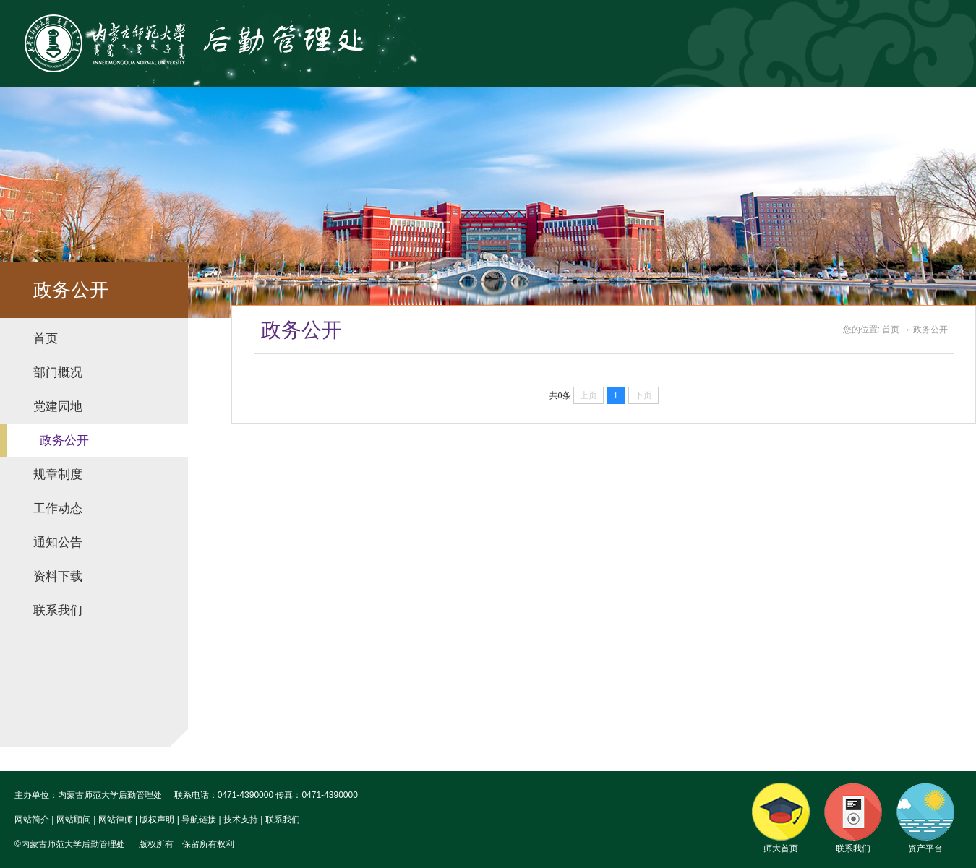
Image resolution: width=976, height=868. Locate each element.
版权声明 (157, 820)
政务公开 (64, 440)
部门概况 (57, 372)
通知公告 (57, 542)
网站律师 (115, 820)
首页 (45, 338)
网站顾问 (73, 820)
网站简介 (31, 820)
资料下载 (57, 576)
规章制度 (57, 474)
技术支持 (240, 820)
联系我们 (57, 610)
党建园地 (57, 406)
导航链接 (198, 820)
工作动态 (57, 508)
